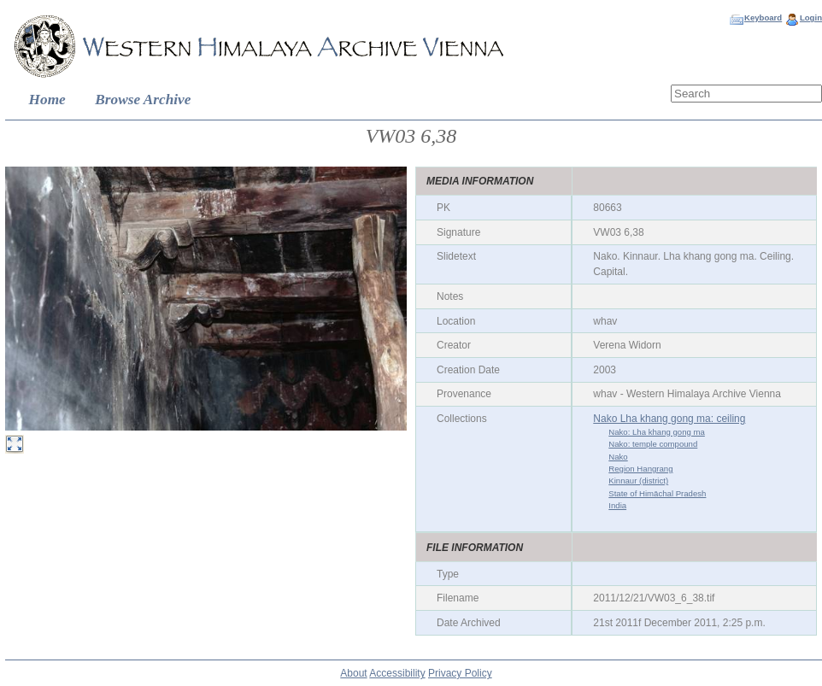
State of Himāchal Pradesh (657, 493)
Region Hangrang (640, 468)
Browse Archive (143, 99)
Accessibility (397, 673)
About (353, 673)
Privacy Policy (460, 673)
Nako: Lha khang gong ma (656, 432)
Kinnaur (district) (638, 480)
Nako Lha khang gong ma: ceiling (669, 419)
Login (811, 17)
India (617, 505)
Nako (617, 456)
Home (47, 99)
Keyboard (763, 17)
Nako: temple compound (652, 444)
